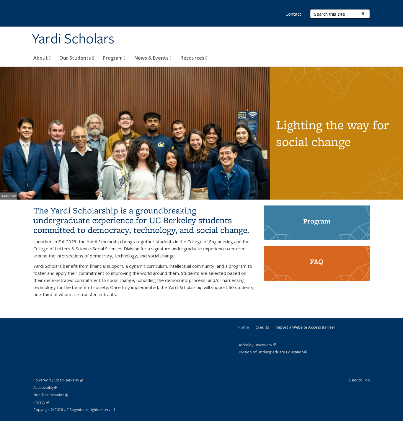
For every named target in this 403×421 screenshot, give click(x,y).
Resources (193, 58)
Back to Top (359, 380)
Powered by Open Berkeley (58, 380)
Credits (262, 327)
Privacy (41, 402)
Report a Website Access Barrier (305, 327)
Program (114, 58)
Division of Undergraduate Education (272, 352)
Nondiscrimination (50, 394)
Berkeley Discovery (257, 344)
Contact (293, 14)
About (42, 58)
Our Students (76, 58)
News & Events (153, 58)
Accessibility (45, 387)
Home (243, 327)
